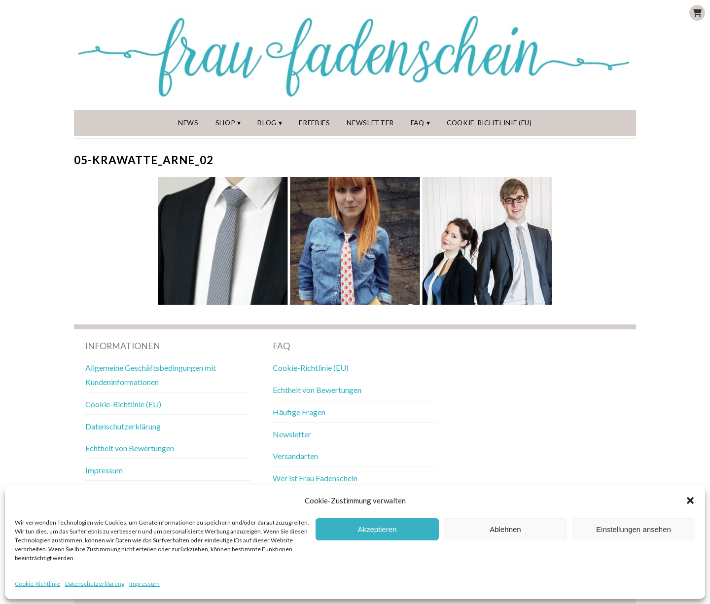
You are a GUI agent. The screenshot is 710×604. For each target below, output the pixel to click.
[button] (690, 500)
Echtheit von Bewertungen (129, 448)
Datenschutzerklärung (94, 583)
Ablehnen (505, 529)
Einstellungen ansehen (633, 529)
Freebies (314, 123)
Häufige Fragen (299, 412)
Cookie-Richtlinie (37, 583)
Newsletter (370, 123)
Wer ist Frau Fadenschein (315, 478)
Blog (267, 123)
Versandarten (295, 456)
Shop (225, 123)
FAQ (418, 123)
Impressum (144, 583)
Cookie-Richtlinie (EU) (489, 123)
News (188, 123)
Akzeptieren (376, 529)
